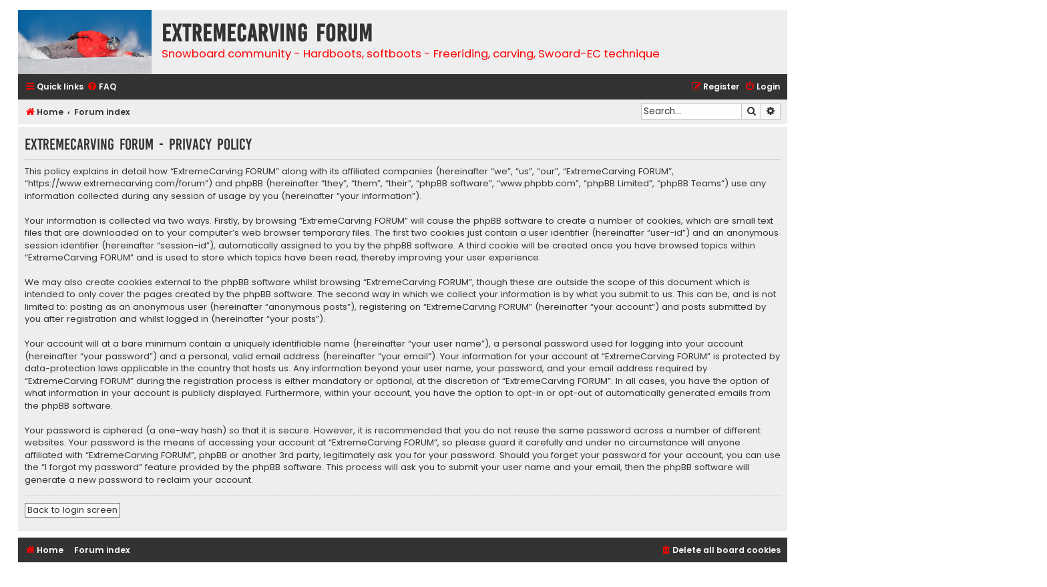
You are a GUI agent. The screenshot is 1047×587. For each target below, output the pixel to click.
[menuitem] (101, 87)
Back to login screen (72, 510)
